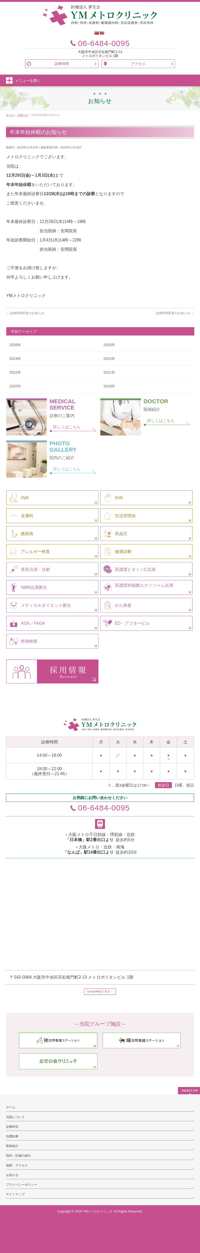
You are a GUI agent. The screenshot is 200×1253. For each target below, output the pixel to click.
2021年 (109, 372)
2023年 (109, 359)
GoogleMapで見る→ (100, 991)
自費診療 (12, 1136)
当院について (15, 1117)
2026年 (15, 345)
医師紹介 (12, 1146)
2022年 (15, 372)
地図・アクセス (17, 1165)
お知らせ (12, 1175)
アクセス (138, 64)
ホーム (10, 1107)
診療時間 (61, 64)
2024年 (15, 359)
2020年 (15, 386)
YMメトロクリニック (98, 1211)
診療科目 (12, 1127)
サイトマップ (15, 1194)
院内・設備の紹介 (18, 1155)
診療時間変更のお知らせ (25, 313)
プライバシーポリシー (21, 1184)
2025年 (109, 345)
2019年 (109, 386)
